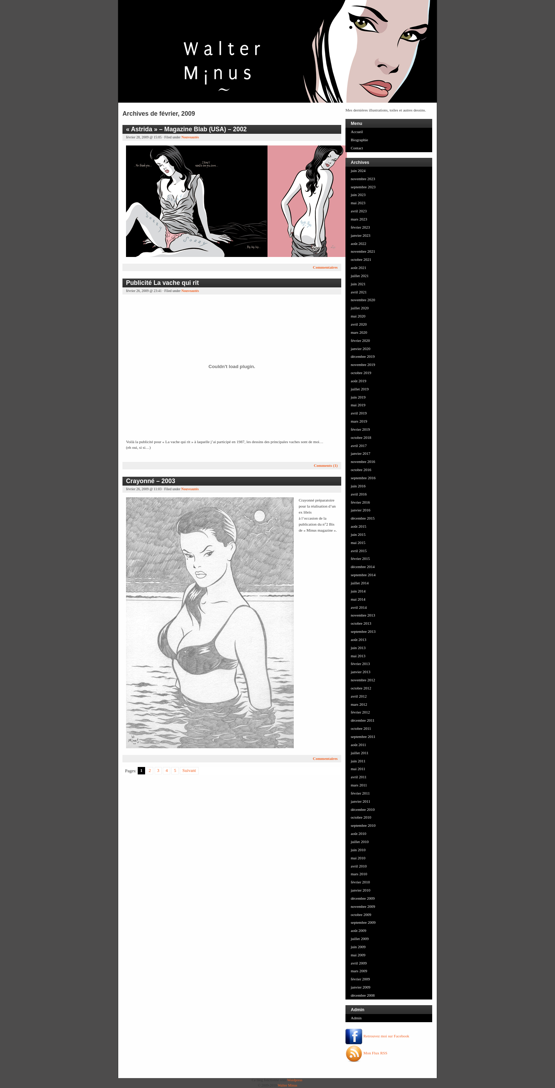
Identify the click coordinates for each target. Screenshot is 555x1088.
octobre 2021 (361, 259)
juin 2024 (358, 170)
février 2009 (360, 979)
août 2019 (358, 381)
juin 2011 (358, 761)
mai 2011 (358, 769)
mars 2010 (359, 874)
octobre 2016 (361, 470)
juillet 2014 (359, 583)
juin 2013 (358, 648)
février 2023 (360, 227)
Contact (357, 148)
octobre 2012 (361, 688)
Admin (356, 1018)
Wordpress (294, 1080)
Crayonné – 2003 (150, 481)
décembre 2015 (363, 518)
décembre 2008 (363, 995)
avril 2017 (359, 445)
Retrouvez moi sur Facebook (377, 1036)
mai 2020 (358, 316)
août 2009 (358, 930)
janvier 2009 (360, 987)
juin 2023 (358, 195)
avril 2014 (359, 607)
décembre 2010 (363, 809)
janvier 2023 (360, 235)
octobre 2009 (361, 914)
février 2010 (360, 882)
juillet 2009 (359, 939)
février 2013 (360, 664)
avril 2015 (359, 551)
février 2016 (360, 502)
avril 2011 (359, 777)
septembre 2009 (363, 922)
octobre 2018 (361, 437)
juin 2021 (358, 284)
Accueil (357, 132)
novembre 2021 (363, 251)
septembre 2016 (363, 478)
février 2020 (360, 340)
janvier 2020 (360, 349)
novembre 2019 (363, 364)
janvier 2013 (360, 672)
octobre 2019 (361, 373)
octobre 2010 (361, 817)
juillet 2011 (359, 753)
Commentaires (325, 267)
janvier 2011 (360, 801)
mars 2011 (359, 785)
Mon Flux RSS (366, 1053)
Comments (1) (326, 465)
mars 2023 (359, 219)
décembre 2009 (363, 898)
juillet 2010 (359, 842)
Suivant (189, 770)
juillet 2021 (359, 276)
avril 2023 (359, 211)
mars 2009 (359, 971)
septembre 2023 (363, 187)
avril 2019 (359, 413)
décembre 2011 (362, 720)
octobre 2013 (361, 623)
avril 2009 (359, 963)
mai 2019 (358, 405)
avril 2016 (359, 494)
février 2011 (360, 793)
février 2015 (360, 558)
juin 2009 (358, 947)
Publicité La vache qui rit (162, 282)
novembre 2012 (363, 680)
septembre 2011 (363, 736)
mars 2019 (359, 421)
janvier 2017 (360, 453)
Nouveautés (190, 137)
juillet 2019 (359, 389)
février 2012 (360, 712)
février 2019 (360, 429)
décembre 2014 (363, 567)
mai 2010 (358, 858)
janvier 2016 (360, 510)
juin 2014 (358, 591)
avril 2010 (359, 866)
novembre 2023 (363, 179)
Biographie (359, 140)
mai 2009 (358, 955)
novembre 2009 (363, 906)
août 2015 (358, 526)
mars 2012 (359, 704)
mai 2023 (358, 203)
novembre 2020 (363, 300)
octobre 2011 (361, 728)
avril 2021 (359, 292)
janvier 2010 (360, 890)
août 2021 (358, 267)
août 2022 (358, 243)
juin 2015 (358, 534)
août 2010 (358, 833)
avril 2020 (359, 324)
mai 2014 (358, 599)
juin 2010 (358, 850)
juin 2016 (358, 486)
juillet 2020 (359, 308)
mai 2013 (358, 656)
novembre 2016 (363, 461)
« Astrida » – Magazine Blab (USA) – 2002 (186, 129)
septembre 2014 (363, 575)
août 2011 (358, 745)
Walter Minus (287, 1085)
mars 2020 (359, 332)
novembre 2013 (363, 615)
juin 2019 (358, 397)
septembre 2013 (363, 631)
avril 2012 (359, 696)
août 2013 (358, 639)
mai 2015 (358, 542)
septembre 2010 (363, 825)
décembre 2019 (363, 356)
